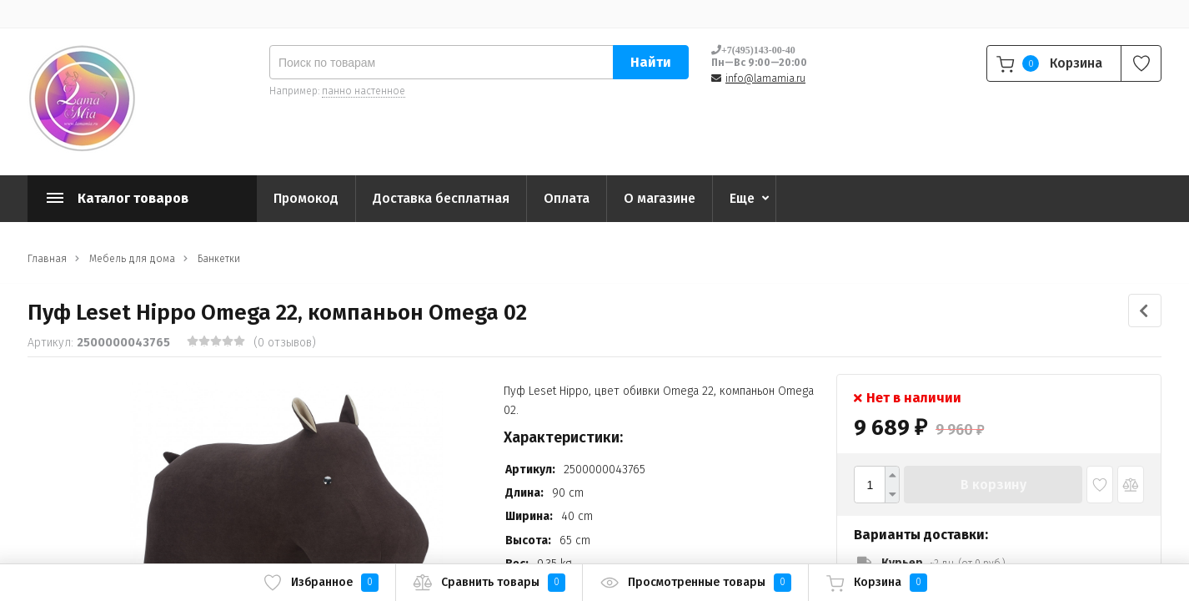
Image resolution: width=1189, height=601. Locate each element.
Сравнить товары (489, 583)
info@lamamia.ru (765, 78)
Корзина (876, 583)
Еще (742, 198)
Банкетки (219, 259)
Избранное (321, 583)
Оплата (566, 198)
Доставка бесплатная (441, 198)
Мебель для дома (132, 259)
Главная (47, 259)
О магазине (659, 198)
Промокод (306, 198)
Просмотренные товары (695, 583)
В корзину (993, 484)
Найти (650, 62)
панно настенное (363, 91)
